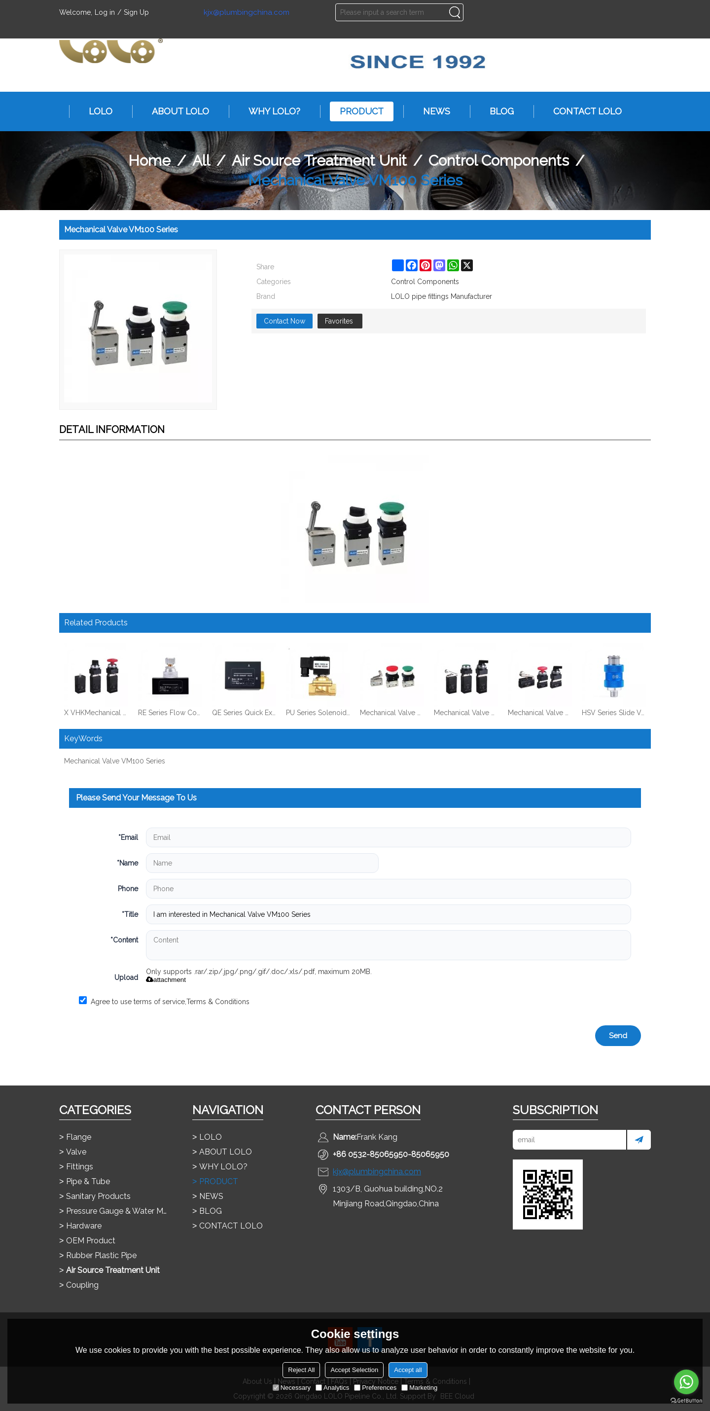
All (201, 160)
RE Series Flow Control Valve (170, 713)
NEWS (431, 111)
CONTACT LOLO (582, 111)
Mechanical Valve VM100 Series (114, 761)
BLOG (497, 111)
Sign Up (136, 12)
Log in (105, 12)
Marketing (419, 1387)
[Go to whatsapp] (686, 1382)
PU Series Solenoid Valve (318, 713)
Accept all (408, 1370)
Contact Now (284, 321)
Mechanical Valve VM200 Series (392, 713)
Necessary (292, 1387)
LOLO (95, 111)
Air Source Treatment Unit (319, 160)
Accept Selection (354, 1370)
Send (618, 1035)
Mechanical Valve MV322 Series (466, 713)
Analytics (332, 1387)
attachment (166, 979)
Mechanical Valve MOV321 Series (540, 713)
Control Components (498, 160)
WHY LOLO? (269, 111)
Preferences (375, 1387)
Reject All (301, 1370)
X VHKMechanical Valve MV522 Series (96, 713)
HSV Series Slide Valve (614, 713)
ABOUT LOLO (175, 111)
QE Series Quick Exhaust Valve (244, 713)
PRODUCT (357, 111)
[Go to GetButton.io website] (686, 1401)
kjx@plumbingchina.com (246, 12)
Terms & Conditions (217, 1002)
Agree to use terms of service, (164, 1001)
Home (149, 160)
